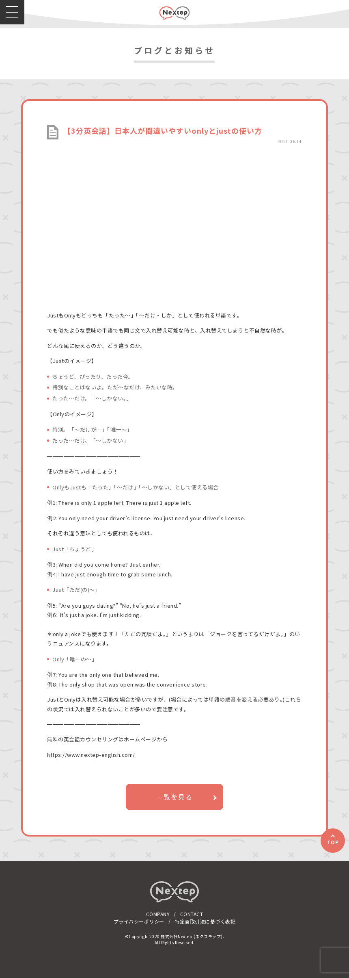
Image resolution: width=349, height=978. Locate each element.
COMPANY (158, 914)
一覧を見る (174, 797)
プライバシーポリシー (139, 921)
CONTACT (191, 914)
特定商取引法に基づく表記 (204, 921)
